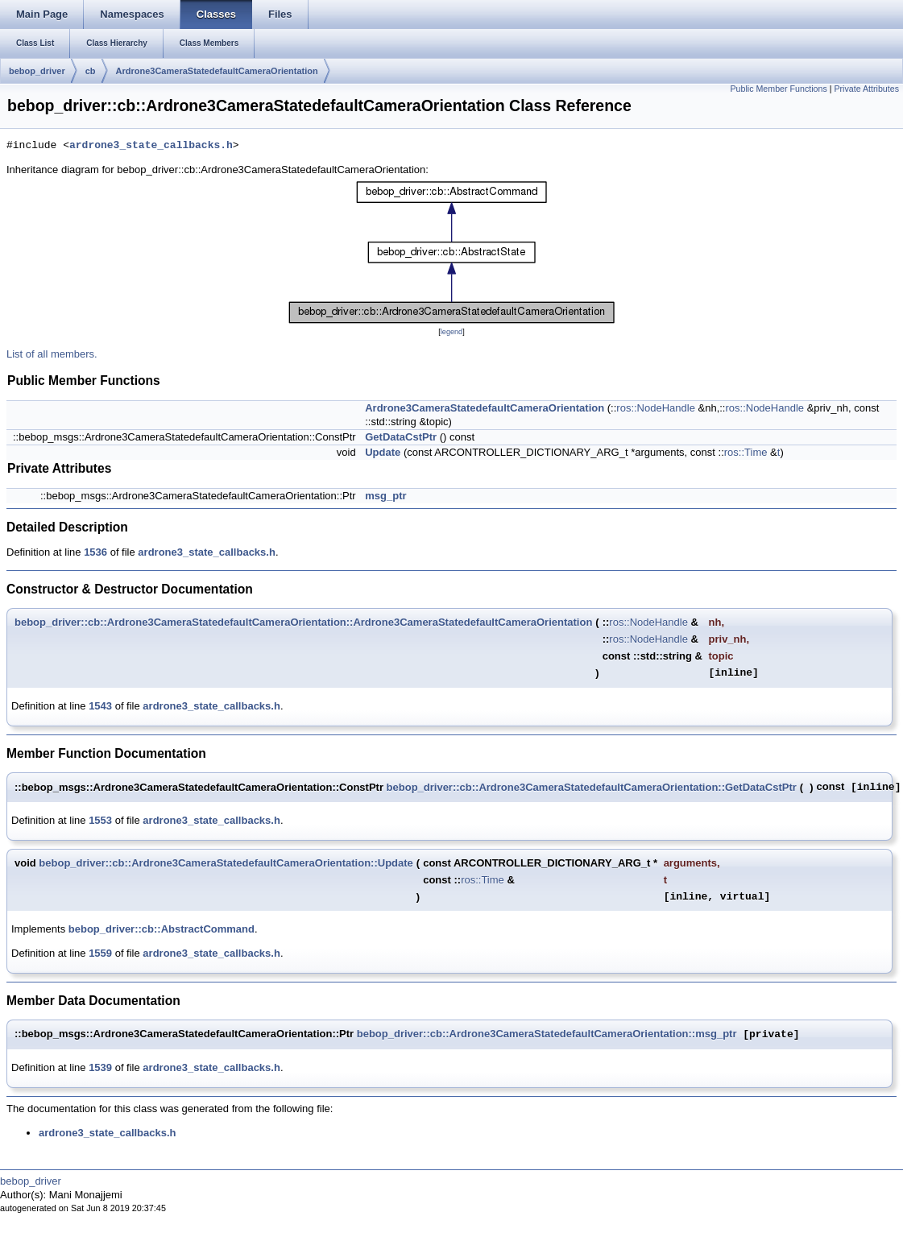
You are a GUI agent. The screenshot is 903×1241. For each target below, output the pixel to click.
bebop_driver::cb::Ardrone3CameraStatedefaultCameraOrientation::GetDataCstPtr (592, 787)
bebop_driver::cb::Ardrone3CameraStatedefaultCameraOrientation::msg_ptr (547, 1034)
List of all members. (51, 354)
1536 (95, 552)
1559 (100, 953)
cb (90, 71)
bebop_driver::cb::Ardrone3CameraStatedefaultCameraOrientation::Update (225, 863)
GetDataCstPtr (401, 437)
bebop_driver (37, 71)
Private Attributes (866, 88)
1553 (100, 820)
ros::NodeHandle (655, 408)
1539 (100, 1067)
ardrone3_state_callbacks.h (151, 146)
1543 (100, 706)
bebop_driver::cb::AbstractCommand (161, 929)
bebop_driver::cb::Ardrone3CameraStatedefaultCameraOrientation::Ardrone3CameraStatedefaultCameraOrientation (303, 622)
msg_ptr (385, 496)
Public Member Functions (779, 88)
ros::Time (746, 452)
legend (451, 332)
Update (382, 452)
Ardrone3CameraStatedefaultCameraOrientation (217, 71)
